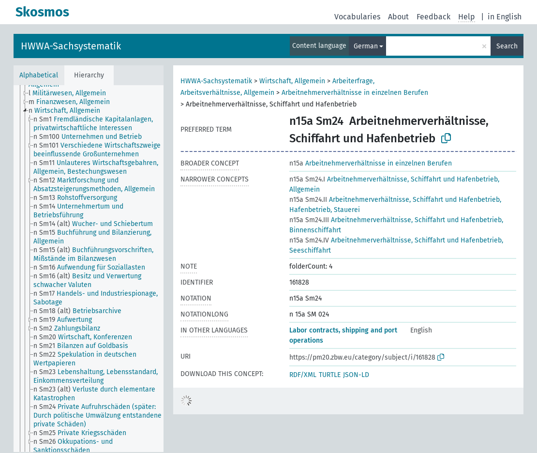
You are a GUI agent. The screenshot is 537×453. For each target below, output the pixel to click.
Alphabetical (38, 75)
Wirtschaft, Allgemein (292, 81)
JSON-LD (356, 375)
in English (505, 16)
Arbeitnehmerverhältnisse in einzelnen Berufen (355, 93)
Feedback (433, 16)
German (366, 46)
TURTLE (330, 375)
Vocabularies (357, 16)
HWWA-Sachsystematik (71, 46)
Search (507, 46)
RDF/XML (302, 375)
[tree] (89, 268)
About (398, 16)
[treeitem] (71, 93)
